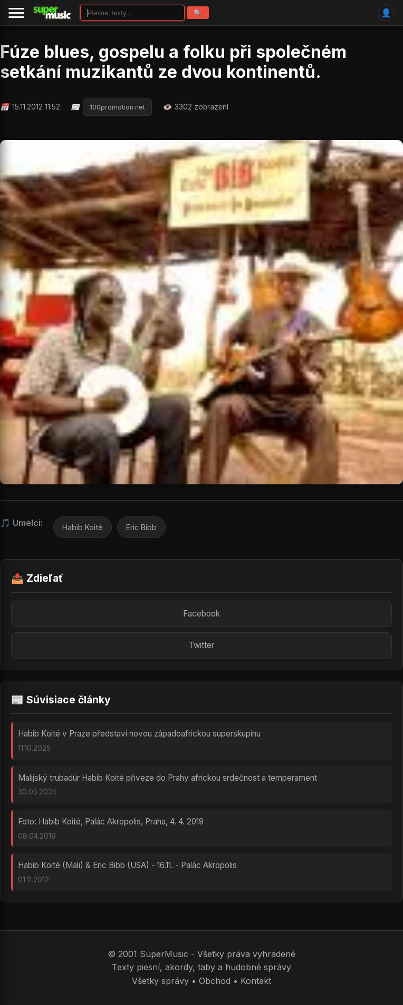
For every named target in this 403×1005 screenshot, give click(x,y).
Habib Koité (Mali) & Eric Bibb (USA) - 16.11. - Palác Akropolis (127, 865)
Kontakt (256, 981)
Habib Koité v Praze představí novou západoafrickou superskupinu (139, 734)
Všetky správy (160, 981)
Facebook (201, 614)
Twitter (201, 645)
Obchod (215, 981)
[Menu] (16, 12)
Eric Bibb (141, 527)
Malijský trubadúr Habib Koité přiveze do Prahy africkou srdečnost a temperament (167, 778)
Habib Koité (82, 527)
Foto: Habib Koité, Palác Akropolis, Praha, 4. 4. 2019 (111, 822)
